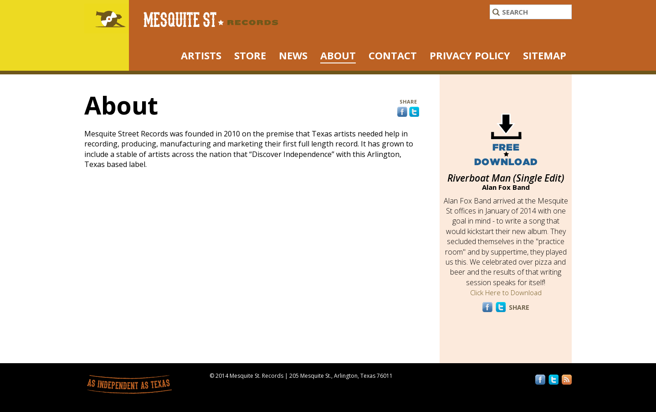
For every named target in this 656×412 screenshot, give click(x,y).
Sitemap (544, 55)
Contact (393, 55)
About (338, 55)
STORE (250, 55)
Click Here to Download (506, 292)
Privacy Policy (470, 55)
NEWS (293, 55)
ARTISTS (201, 55)
